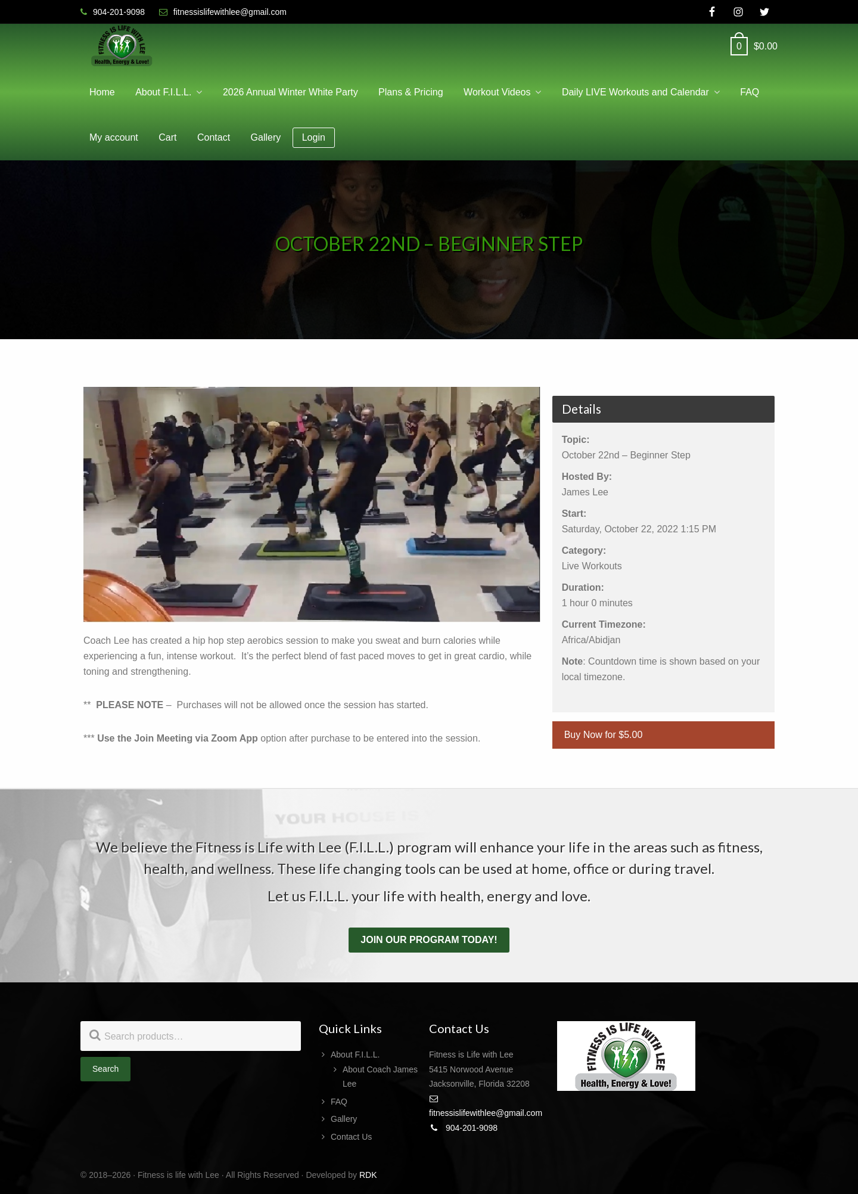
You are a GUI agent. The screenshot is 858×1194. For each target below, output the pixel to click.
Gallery (344, 1119)
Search (105, 1069)
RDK (368, 1175)
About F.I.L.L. (355, 1054)
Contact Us (351, 1137)
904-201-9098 (463, 1128)
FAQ (339, 1101)
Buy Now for (603, 735)
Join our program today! (428, 940)
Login (313, 137)
